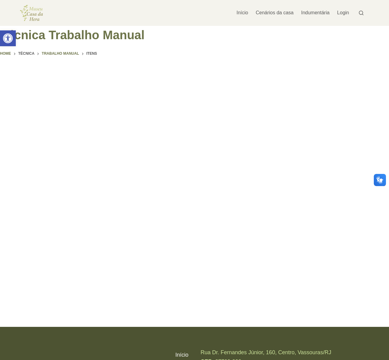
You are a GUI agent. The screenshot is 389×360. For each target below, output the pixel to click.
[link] (8, 38)
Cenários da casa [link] (275, 12)
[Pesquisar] (361, 13)
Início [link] (242, 12)
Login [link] (343, 12)
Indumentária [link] (315, 12)
